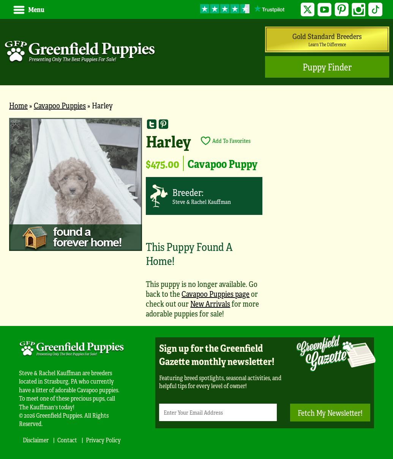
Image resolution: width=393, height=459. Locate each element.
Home (18, 105)
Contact (67, 440)
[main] (196, 222)
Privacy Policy (103, 440)
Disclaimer (36, 440)
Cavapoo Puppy (222, 163)
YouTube (324, 10)
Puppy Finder (327, 67)
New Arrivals (210, 303)
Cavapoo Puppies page (215, 293)
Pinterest (342, 10)
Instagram (359, 10)
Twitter (308, 10)
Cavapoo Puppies (60, 105)
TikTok (375, 10)
